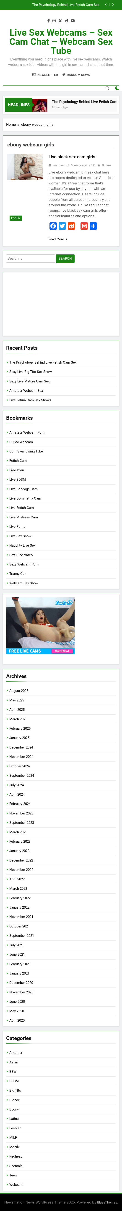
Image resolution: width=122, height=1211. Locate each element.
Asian (13, 1062)
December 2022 (21, 860)
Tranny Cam (18, 574)
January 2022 (19, 907)
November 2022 (21, 870)
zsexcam (58, 165)
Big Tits (15, 1090)
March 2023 (18, 832)
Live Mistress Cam (23, 517)
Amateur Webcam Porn (26, 432)
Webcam (16, 1185)
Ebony (15, 218)
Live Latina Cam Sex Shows (30, 400)
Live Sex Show (20, 536)
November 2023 (21, 813)
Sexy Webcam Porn (24, 564)
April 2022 (17, 879)
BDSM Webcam (21, 442)
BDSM (14, 1081)
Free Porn (16, 470)
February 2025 (20, 728)
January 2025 (19, 738)
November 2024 (21, 757)
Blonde (14, 1100)
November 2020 (21, 992)
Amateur (15, 1053)
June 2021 (17, 954)
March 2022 (18, 889)
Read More (58, 239)
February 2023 (20, 841)
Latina (14, 1119)
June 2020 (17, 1002)
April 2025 (17, 710)
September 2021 (21, 936)
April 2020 (17, 1020)
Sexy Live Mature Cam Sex (29, 381)
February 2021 (20, 964)
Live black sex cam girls (72, 156)
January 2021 (19, 973)
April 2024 (17, 794)
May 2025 (16, 700)
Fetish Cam (18, 461)
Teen (13, 1175)
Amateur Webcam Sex (26, 391)
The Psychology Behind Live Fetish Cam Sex (65, 5)
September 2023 (21, 823)
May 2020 (16, 1011)
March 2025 (18, 719)
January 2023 (19, 851)
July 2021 (16, 945)
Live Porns (17, 527)
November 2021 (21, 917)
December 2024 (21, 747)
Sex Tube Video (21, 555)
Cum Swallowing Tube (26, 451)
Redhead (15, 1156)
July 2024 (16, 785)
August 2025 (18, 691)
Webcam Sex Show (23, 583)
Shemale (16, 1166)
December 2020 (21, 983)
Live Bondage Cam (23, 489)
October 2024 (19, 766)
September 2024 (21, 776)
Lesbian (15, 1128)
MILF (13, 1138)
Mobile (14, 1147)
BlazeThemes (107, 1202)
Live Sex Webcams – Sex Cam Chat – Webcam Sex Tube (61, 41)
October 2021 (19, 926)
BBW (12, 1072)
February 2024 (20, 804)
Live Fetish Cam (21, 508)
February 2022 (20, 898)
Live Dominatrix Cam (25, 498)
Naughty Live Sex (22, 545)
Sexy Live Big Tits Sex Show (30, 372)
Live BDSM (17, 479)
